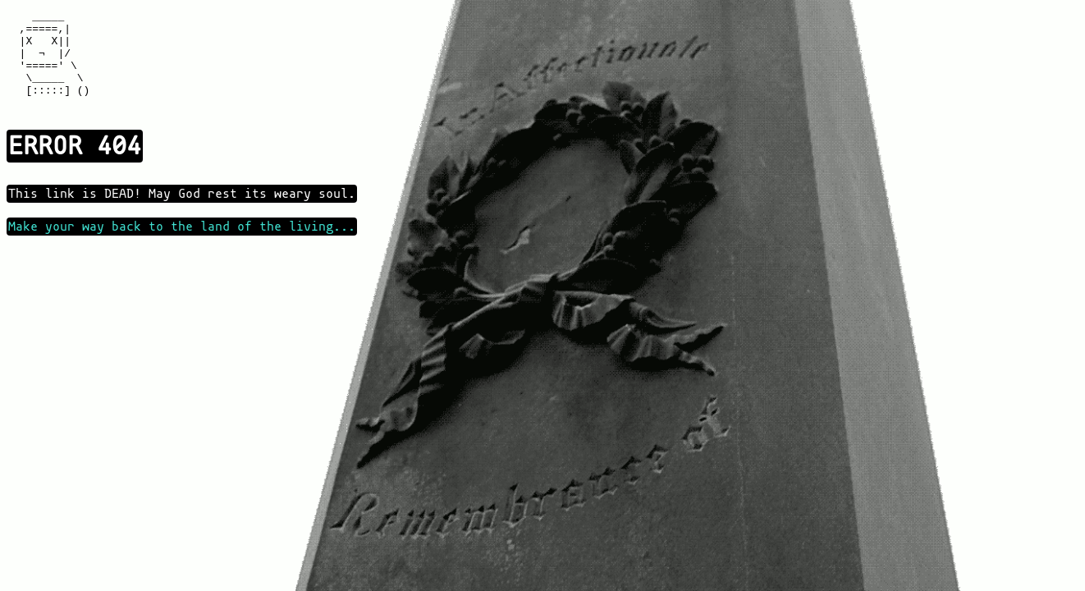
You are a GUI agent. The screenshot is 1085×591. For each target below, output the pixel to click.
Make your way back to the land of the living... (181, 246)
